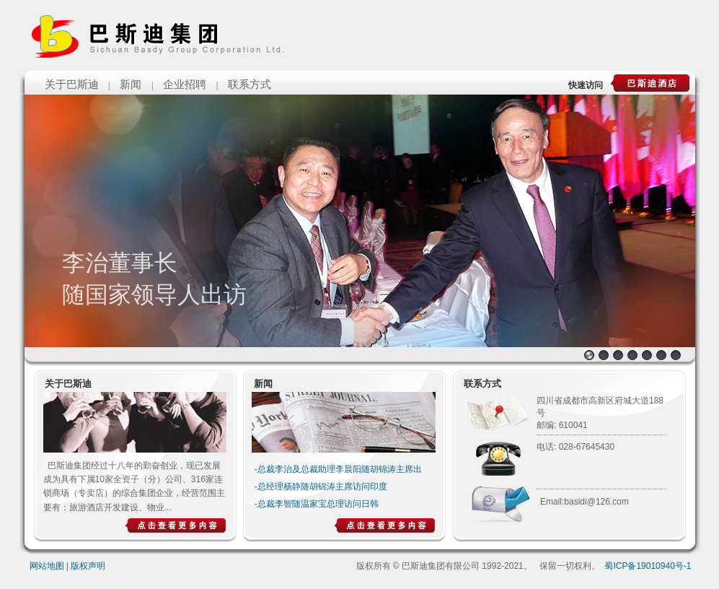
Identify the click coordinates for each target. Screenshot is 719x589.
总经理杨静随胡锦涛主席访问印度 (322, 486)
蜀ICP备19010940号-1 (647, 566)
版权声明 (88, 566)
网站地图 (47, 566)
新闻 (130, 84)
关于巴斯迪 (72, 84)
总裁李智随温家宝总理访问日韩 (318, 504)
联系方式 (249, 84)
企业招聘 (184, 84)
